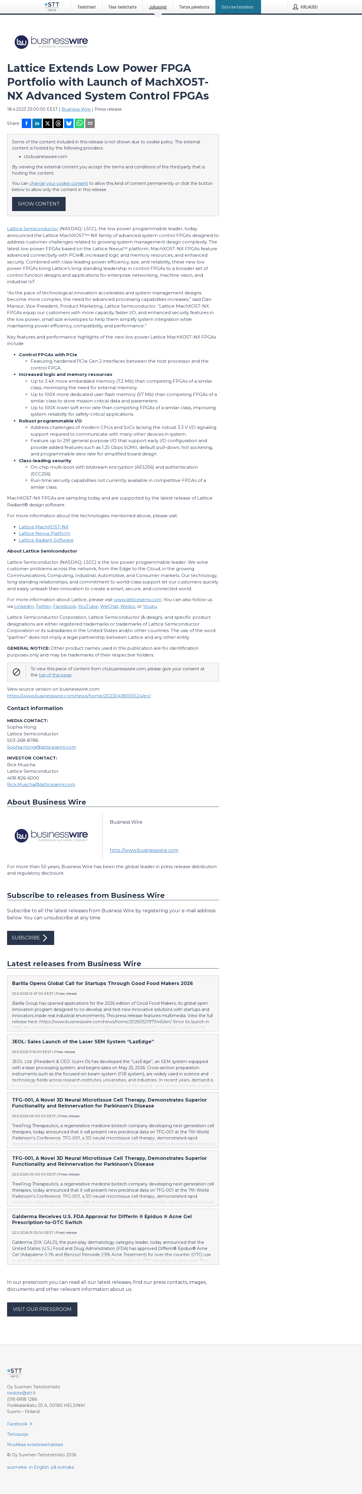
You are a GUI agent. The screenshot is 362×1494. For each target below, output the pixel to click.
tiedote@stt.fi (21, 1393)
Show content (39, 204)
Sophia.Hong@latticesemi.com (41, 747)
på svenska (62, 1467)
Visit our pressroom (42, 1309)
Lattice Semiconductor (32, 228)
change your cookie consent (58, 183)
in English (39, 1467)
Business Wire (76, 109)
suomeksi (17, 1467)
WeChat (109, 606)
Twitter (43, 606)
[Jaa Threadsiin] (58, 124)
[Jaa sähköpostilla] (90, 124)
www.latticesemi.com (138, 599)
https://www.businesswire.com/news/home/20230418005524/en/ (79, 696)
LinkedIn (24, 606)
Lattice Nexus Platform (44, 533)
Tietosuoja (17, 1434)
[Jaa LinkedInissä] (37, 124)
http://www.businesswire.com (144, 850)
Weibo (127, 606)
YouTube (88, 606)
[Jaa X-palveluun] (47, 124)
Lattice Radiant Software (46, 540)
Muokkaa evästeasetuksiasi (35, 1444)
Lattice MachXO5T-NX (44, 527)
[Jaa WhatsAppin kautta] (79, 124)
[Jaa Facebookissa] (26, 124)
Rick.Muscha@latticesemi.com (41, 784)
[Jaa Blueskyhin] (69, 124)
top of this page (55, 675)
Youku (150, 606)
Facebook (64, 606)
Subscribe (30, 937)
